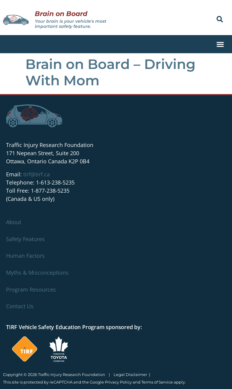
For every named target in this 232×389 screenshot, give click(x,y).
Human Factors (25, 255)
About (13, 222)
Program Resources (31, 289)
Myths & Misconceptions (37, 272)
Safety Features (25, 239)
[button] (220, 19)
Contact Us (20, 306)
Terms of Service (157, 382)
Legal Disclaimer (130, 374)
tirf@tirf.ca (36, 174)
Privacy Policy (118, 382)
